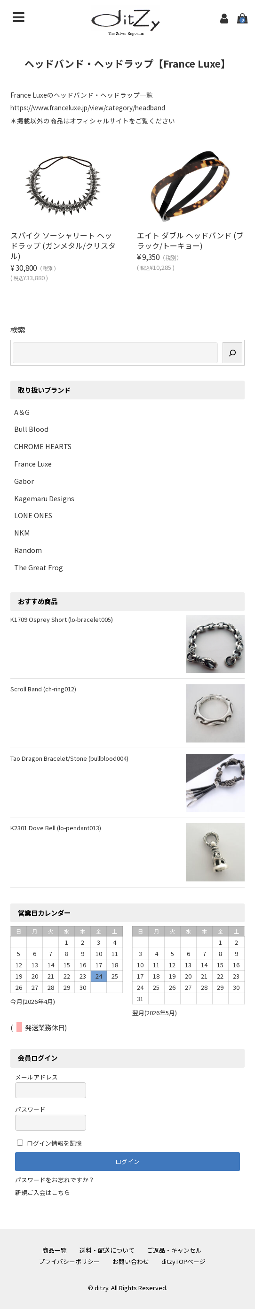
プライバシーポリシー (69, 1261)
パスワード (50, 1118)
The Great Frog (38, 567)
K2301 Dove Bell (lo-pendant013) (55, 827)
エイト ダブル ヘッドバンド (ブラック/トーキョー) (190, 240)
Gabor (24, 481)
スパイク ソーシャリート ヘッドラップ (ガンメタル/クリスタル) (63, 246)
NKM (22, 532)
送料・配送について (107, 1250)
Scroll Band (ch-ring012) (43, 688)
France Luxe (33, 463)
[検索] (232, 352)
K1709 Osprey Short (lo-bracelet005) (61, 619)
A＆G (22, 412)
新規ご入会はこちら (42, 1192)
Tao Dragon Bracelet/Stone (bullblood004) (69, 758)
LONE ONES (33, 515)
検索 (17, 329)
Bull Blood (31, 429)
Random (28, 550)
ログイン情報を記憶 (49, 1143)
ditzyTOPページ (183, 1261)
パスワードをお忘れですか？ (55, 1179)
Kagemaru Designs (44, 498)
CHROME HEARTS (43, 446)
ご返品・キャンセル (174, 1250)
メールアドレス (50, 1085)
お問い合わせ (130, 1261)
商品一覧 (54, 1250)
